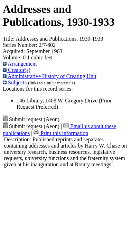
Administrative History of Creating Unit (49, 76)
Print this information (61, 133)
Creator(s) (16, 70)
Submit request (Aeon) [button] (31, 119)
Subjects (15, 82)
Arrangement (20, 64)
